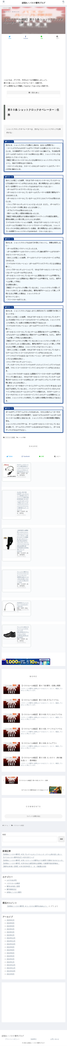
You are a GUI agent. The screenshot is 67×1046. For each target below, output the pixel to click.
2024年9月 (11, 923)
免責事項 (33, 1039)
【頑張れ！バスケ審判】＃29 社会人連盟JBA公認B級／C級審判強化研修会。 (31, 863)
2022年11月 (11, 941)
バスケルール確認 (9, 437)
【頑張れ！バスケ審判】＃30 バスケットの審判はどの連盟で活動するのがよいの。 (33, 860)
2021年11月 (11, 968)
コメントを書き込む (34, 816)
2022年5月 (11, 956)
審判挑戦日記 (11, 889)
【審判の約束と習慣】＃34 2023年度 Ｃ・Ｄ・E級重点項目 (24, 866)
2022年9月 (11, 947)
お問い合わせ (54, 1039)
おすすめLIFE (12, 880)
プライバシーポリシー (12, 1039)
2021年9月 (11, 974)
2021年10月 (11, 971)
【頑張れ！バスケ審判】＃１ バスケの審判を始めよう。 (27, 906)
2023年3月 (11, 932)
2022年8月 (11, 950)
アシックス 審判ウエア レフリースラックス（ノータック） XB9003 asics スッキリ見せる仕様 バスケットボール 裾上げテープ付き (23, 577)
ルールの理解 (21, 437)
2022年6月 (11, 953)
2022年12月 (11, 938)
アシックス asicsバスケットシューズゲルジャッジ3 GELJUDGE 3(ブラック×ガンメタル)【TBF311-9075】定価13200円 (23, 632)
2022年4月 (11, 959)
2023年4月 (11, 929)
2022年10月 (11, 944)
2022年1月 (11, 962)
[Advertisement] (33, 58)
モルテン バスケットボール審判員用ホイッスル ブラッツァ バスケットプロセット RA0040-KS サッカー (23, 468)
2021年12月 (11, 965)
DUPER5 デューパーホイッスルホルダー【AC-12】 (23, 604)
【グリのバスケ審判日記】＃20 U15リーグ (18, 857)
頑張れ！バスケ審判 (14, 892)
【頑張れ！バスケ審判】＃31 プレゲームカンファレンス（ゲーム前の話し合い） (32, 854)
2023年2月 (11, 935)
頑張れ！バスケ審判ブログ (33, 3)
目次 (33, 92)
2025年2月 (11, 920)
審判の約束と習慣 (13, 886)
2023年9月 (11, 926)
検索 (4, 835)
